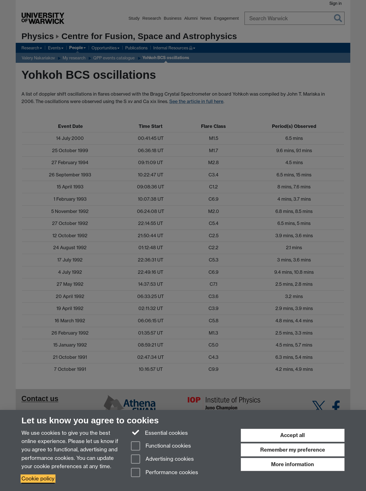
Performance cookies (164, 473)
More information (292, 464)
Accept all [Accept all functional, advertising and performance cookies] (292, 435)
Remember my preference (292, 449)
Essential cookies (159, 432)
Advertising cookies (162, 459)
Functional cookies (161, 446)
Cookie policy (38, 478)
